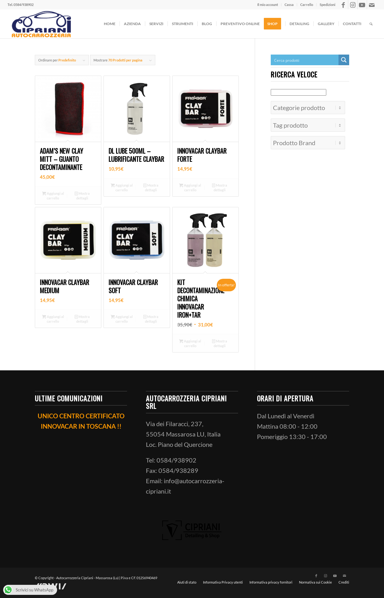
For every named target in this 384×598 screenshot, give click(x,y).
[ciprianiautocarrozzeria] (40, 23)
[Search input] (304, 60)
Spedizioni (327, 5)
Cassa (289, 5)
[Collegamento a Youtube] (362, 4)
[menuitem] (267, 4)
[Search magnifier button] (344, 60)
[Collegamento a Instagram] (352, 4)
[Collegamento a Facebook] (343, 4)
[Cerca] (370, 23)
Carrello (306, 5)
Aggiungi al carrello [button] (53, 195)
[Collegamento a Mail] (371, 4)
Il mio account (267, 5)
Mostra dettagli (82, 195)
